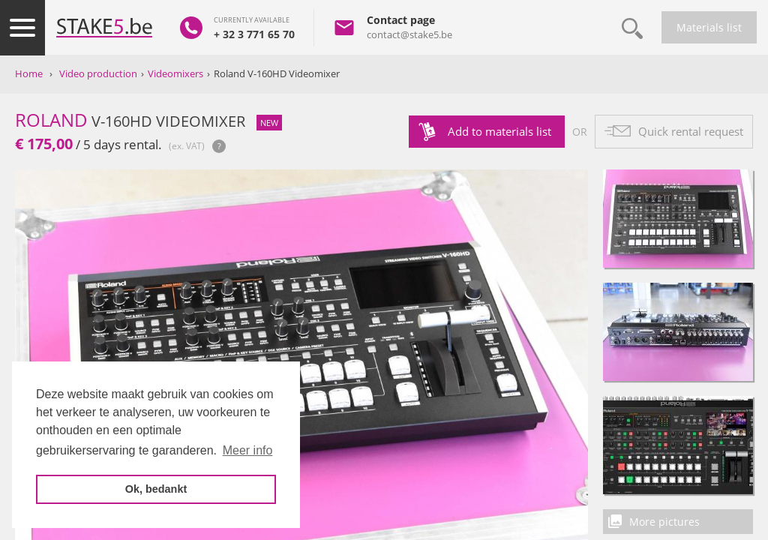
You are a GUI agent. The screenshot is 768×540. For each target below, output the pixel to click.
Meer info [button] (248, 450)
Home (29, 73)
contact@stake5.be (409, 34)
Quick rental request (690, 131)
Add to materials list (499, 131)
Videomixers (175, 73)
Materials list (709, 27)
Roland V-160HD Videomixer (277, 73)
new (269, 122)
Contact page (401, 20)
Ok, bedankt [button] (156, 489)
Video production (98, 73)
